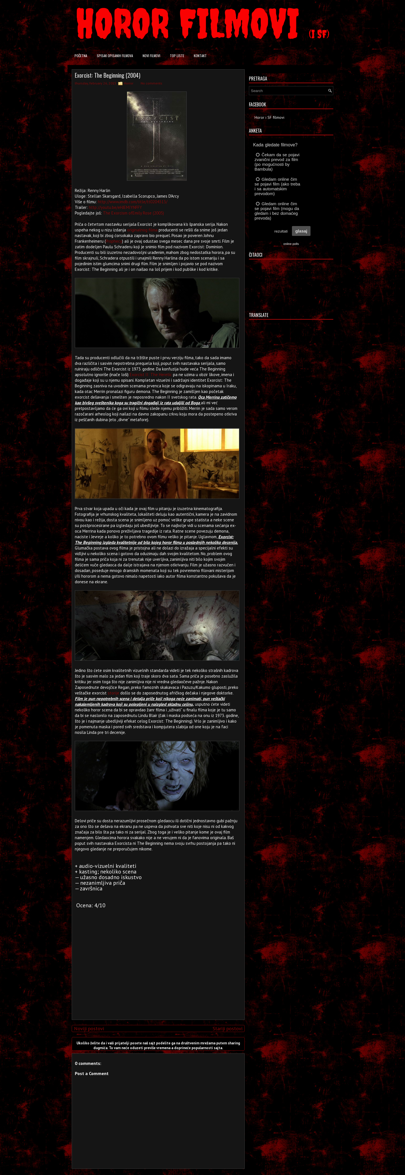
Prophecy (114, 241)
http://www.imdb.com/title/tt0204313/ (132, 201)
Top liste (177, 55)
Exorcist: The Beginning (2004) (107, 75)
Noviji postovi (89, 1028)
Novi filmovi (151, 55)
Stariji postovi (227, 1028)
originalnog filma (142, 230)
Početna (81, 55)
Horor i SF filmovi (269, 117)
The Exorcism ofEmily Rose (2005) (133, 213)
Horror (128, 83)
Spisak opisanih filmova (115, 55)
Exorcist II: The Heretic (151, 374)
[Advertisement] (157, 976)
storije (113, 693)
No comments (151, 83)
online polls (291, 243)
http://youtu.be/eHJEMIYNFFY (115, 207)
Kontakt (200, 55)
